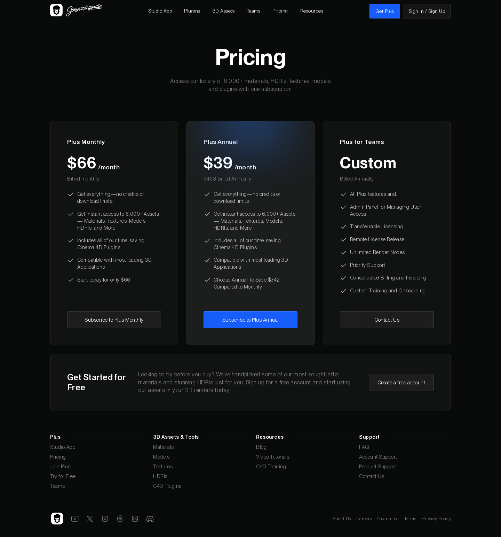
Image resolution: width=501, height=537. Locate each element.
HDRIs (160, 476)
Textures (163, 466)
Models (161, 457)
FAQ (364, 447)
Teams (57, 486)
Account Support (378, 457)
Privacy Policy (436, 518)
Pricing (58, 457)
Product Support (377, 466)
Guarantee (388, 518)
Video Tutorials (272, 457)
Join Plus (60, 466)
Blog (261, 447)
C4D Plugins (167, 486)
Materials (163, 447)
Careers (364, 518)
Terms (410, 518)
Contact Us (371, 476)
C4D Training (271, 466)
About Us (342, 518)
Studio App (62, 447)
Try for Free (62, 476)
